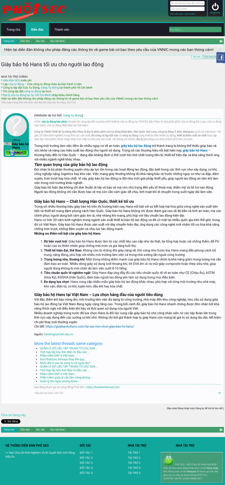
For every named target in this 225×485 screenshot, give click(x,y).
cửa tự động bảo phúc (54, 121)
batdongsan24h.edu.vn (58, 334)
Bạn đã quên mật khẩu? (183, 13)
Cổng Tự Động (50, 87)
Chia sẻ (7, 415)
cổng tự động (32, 91)
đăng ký (191, 471)
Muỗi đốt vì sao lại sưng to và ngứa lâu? (65, 363)
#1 (219, 393)
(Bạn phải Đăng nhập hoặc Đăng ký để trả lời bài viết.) (195, 408)
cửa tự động (16, 84)
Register (215, 12)
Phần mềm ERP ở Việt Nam (57, 355)
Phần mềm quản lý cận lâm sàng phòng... (66, 377)
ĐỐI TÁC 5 (86, 472)
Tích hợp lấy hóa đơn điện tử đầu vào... (64, 352)
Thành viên (61, 29)
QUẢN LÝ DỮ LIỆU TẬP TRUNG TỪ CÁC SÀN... (68, 348)
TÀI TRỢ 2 (134, 457)
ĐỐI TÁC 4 (86, 467)
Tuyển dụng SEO (210, 56)
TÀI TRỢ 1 (134, 452)
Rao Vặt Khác (26, 102)
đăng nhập (212, 468)
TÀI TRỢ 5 (134, 472)
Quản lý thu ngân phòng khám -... (61, 381)
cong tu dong (72, 115)
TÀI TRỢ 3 (134, 462)
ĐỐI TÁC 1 (86, 452)
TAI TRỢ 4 (134, 467)
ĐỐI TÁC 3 (86, 462)
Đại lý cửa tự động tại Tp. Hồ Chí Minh (27, 95)
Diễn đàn (197, 57)
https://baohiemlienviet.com (103, 387)
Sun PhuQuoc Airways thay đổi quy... (63, 359)
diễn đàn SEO (11, 80)
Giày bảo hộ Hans (56, 102)
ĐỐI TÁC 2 (86, 457)
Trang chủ (13, 29)
